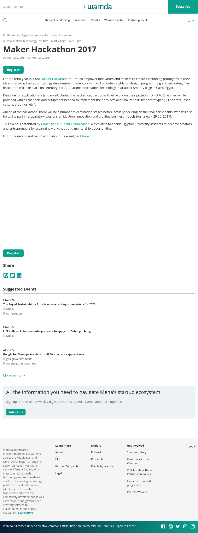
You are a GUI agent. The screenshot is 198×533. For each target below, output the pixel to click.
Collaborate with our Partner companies (140, 472)
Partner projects (138, 20)
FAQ (58, 459)
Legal (58, 473)
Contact (18, 7)
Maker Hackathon (55, 79)
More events (12, 375)
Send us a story (136, 452)
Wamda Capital (113, 20)
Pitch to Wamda (137, 492)
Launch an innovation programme (140, 483)
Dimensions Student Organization (65, 124)
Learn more (25, 512)
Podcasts (96, 452)
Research (80, 20)
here (85, 136)
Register (13, 70)
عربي (191, 20)
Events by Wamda (102, 466)
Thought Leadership (57, 20)
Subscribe (183, 6)
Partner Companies (67, 466)
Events (95, 20)
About (7, 7)
